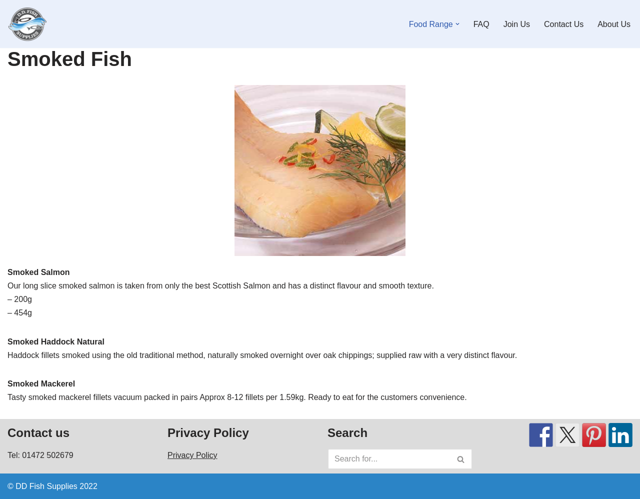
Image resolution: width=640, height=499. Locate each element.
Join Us (517, 24)
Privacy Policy (193, 455)
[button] (458, 24)
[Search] (389, 459)
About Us (614, 24)
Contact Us (564, 24)
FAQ (482, 24)
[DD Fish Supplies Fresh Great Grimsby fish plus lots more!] (28, 24)
